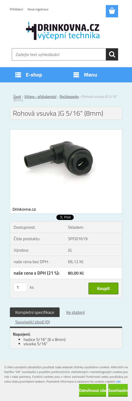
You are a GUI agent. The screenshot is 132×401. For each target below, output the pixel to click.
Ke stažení (75, 312)
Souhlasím (118, 390)
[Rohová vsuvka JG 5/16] (66, 132)
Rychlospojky (69, 96)
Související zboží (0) (32, 322)
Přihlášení (16, 9)
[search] (112, 54)
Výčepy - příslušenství (40, 96)
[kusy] (20, 287)
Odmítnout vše (92, 390)
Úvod (17, 96)
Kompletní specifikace (34, 312)
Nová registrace (38, 9)
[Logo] (62, 31)
